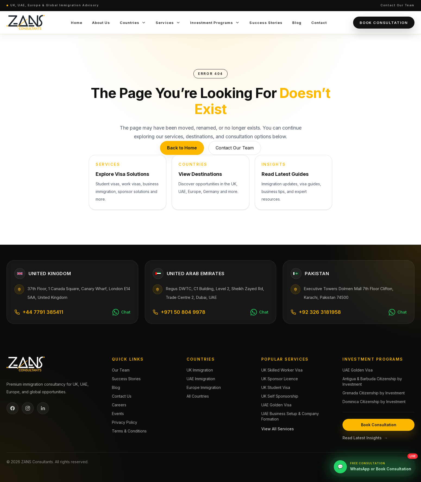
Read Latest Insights (365, 438)
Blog (116, 387)
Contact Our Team (397, 5)
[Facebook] (12, 408)
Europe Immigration (204, 387)
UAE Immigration (201, 378)
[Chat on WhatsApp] (121, 312)
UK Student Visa (275, 387)
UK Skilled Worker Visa (282, 370)
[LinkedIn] (43, 408)
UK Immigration (200, 370)
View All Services (277, 428)
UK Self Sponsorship (279, 396)
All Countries (198, 396)
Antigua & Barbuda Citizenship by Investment (372, 381)
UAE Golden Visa (276, 405)
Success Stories (126, 378)
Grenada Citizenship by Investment (374, 393)
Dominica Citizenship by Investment (374, 401)
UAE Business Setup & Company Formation (290, 416)
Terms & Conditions (129, 431)
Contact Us (121, 396)
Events (118, 413)
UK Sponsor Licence (279, 378)
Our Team (121, 370)
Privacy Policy (124, 422)
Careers (119, 405)
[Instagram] (28, 408)
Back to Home (182, 148)
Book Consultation (384, 22)
